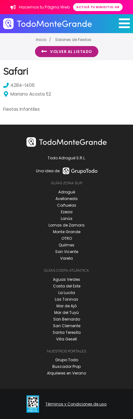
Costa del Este (66, 286)
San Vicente (66, 251)
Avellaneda (66, 198)
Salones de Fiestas (73, 39)
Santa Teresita (67, 332)
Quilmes (66, 245)
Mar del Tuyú (66, 312)
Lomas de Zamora (66, 225)
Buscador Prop (66, 366)
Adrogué (66, 192)
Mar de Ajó (66, 306)
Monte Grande (66, 231)
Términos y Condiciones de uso (76, 404)
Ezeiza (66, 212)
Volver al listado (66, 51)
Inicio (41, 39)
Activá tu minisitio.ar (97, 7)
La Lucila (66, 292)
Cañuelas (66, 205)
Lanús (66, 218)
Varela (66, 258)
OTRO (66, 238)
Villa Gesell (66, 339)
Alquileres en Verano (66, 373)
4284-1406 (19, 85)
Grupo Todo (66, 360)
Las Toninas (66, 299)
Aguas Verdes (66, 279)
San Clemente (66, 325)
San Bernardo (66, 319)
